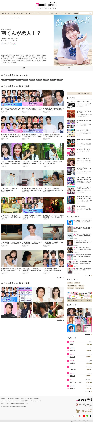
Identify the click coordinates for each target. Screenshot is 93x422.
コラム (28, 13)
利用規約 (17, 398)
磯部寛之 (72, 388)
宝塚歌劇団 (73, 369)
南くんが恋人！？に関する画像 (15, 283)
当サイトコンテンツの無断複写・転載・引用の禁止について (14, 403)
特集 (52, 13)
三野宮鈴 (72, 350)
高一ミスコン (71, 288)
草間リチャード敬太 (72, 285)
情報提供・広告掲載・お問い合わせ (28, 401)
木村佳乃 (60, 79)
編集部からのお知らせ (35, 398)
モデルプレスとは (10, 398)
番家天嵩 (18, 79)
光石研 (52, 79)
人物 (69, 13)
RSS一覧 (39, 401)
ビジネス (38, 13)
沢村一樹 (46, 79)
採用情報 (27, 398)
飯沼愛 (4, 79)
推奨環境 (22, 398)
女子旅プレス (74, 13)
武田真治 (11, 79)
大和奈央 (39, 79)
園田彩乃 (72, 376)
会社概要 (3, 398)
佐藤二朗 (81, 285)
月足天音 (72, 357)
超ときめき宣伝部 (80, 288)
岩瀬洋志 (32, 79)
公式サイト (5, 43)
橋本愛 (72, 344)
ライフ (33, 13)
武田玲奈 (25, 79)
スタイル (10, 13)
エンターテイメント (19, 13)
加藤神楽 (72, 363)
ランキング (58, 13)
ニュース (4, 13)
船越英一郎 (77, 282)
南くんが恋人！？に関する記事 (15, 86)
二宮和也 (70, 282)
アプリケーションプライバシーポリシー (10, 401)
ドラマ (64, 13)
